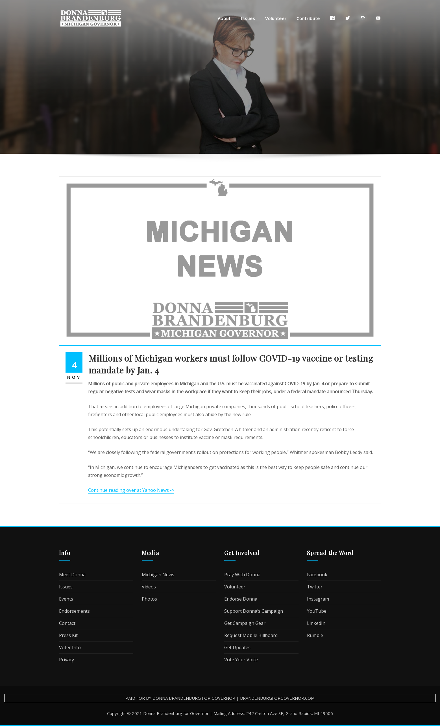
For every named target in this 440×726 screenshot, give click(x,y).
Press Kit (68, 635)
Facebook (317, 574)
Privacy (66, 660)
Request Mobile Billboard (251, 635)
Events (66, 599)
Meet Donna (72, 574)
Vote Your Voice (241, 660)
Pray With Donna (242, 574)
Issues (248, 18)
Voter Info (70, 647)
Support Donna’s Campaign (253, 611)
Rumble (315, 635)
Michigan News (158, 574)
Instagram (318, 599)
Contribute (308, 18)
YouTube (316, 611)
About (224, 18)
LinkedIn (316, 623)
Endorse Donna (240, 599)
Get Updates (237, 647)
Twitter (315, 587)
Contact (67, 623)
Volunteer (276, 18)
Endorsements (74, 611)
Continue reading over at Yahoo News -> (131, 490)
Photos (149, 599)
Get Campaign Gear (244, 623)
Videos (149, 587)
